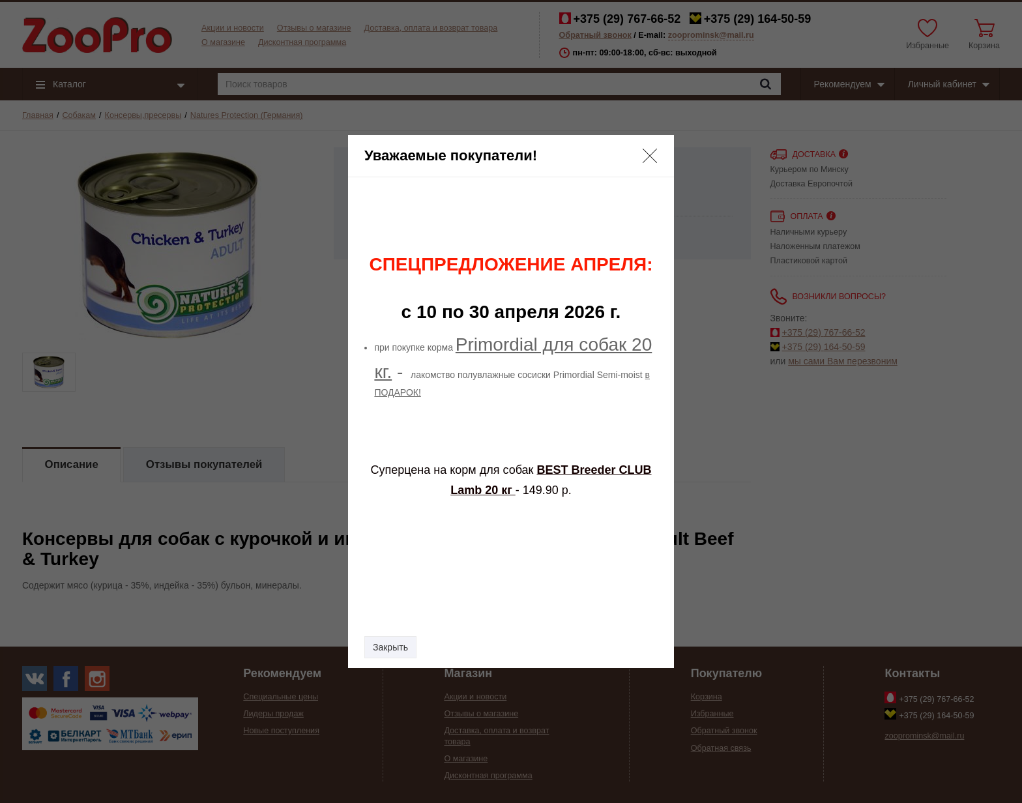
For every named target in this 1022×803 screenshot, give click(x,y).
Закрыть (390, 647)
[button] (650, 156)
